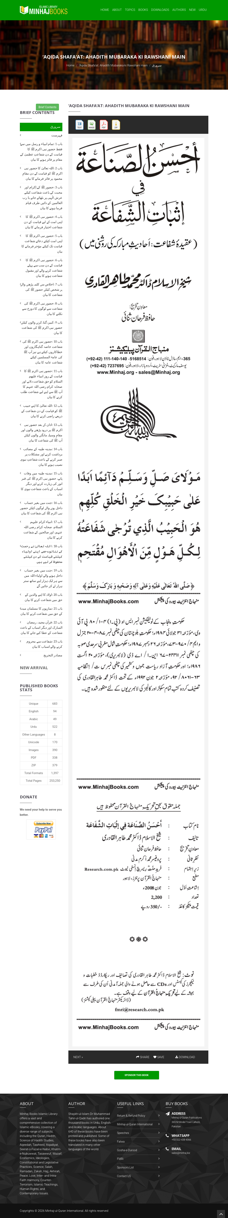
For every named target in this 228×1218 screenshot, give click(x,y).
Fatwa (121, 1141)
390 (54, 750)
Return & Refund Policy (131, 1115)
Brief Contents (47, 107)
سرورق (55, 127)
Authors (179, 10)
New (192, 10)
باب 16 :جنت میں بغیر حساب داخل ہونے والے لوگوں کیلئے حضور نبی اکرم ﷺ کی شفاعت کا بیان (41, 508)
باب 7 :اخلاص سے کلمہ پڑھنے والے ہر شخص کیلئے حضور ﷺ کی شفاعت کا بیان (41, 289)
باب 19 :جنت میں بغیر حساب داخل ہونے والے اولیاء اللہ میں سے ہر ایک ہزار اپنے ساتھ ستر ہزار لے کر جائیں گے (42, 578)
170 (54, 742)
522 (54, 727)
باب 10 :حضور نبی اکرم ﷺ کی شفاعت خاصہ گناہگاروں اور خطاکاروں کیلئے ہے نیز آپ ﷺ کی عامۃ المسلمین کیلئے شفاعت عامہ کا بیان (42, 352)
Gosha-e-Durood (127, 1150)
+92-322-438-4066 (181, 1139)
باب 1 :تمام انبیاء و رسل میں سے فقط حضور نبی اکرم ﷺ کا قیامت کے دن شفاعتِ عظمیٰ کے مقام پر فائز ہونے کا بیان (41, 151)
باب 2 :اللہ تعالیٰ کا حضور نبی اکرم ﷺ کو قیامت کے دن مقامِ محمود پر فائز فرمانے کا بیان (42, 173)
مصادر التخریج (53, 655)
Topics (130, 10)
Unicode (33, 742)
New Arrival (34, 667)
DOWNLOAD (185, 1057)
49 (55, 719)
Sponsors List (125, 1167)
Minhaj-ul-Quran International (135, 1124)
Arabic (33, 719)
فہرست (56, 135)
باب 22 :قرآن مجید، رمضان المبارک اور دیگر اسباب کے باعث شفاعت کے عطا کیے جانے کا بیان (41, 627)
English (34, 711)
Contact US (124, 1176)
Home (104, 10)
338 (54, 757)
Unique (33, 703)
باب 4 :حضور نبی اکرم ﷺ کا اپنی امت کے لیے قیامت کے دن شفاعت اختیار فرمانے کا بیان (43, 222)
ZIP (33, 765)
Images (34, 750)
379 (54, 765)
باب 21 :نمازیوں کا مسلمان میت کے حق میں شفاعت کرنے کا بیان (41, 611)
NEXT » (78, 1057)
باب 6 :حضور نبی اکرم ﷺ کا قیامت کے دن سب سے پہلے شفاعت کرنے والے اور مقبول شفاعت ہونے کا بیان (43, 268)
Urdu (203, 10)
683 (54, 703)
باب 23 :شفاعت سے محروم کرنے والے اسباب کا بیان (44, 644)
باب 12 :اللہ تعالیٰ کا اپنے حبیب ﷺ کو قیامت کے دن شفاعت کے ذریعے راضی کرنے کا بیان (41, 411)
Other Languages (33, 734)
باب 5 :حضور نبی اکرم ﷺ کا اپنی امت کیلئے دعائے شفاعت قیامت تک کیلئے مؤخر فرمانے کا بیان (41, 243)
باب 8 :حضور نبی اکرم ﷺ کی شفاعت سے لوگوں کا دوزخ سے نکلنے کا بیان (42, 308)
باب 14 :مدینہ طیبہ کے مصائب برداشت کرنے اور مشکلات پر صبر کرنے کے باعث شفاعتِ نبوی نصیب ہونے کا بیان (41, 457)
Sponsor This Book (137, 1075)
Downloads (160, 10)
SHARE (142, 1057)
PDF (33, 757)
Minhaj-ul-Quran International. (64, 1211)
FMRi (120, 1158)
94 (55, 711)
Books (143, 10)
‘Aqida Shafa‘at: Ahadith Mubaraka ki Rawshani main (113, 65)
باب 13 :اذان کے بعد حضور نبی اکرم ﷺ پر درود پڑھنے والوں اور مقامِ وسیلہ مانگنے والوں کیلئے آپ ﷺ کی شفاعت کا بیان (41, 432)
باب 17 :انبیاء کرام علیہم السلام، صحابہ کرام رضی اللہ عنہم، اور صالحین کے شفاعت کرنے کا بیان (42, 529)
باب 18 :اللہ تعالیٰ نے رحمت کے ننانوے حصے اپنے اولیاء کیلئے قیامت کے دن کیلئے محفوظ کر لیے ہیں (41, 554)
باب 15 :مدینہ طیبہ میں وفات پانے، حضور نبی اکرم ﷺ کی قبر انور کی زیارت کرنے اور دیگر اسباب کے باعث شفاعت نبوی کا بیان (41, 483)
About (117, 10)
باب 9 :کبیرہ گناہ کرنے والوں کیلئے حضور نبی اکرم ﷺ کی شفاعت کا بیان (41, 328)
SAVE (158, 1057)
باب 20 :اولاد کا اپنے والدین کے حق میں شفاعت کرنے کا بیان (43, 597)
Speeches (123, 1133)
